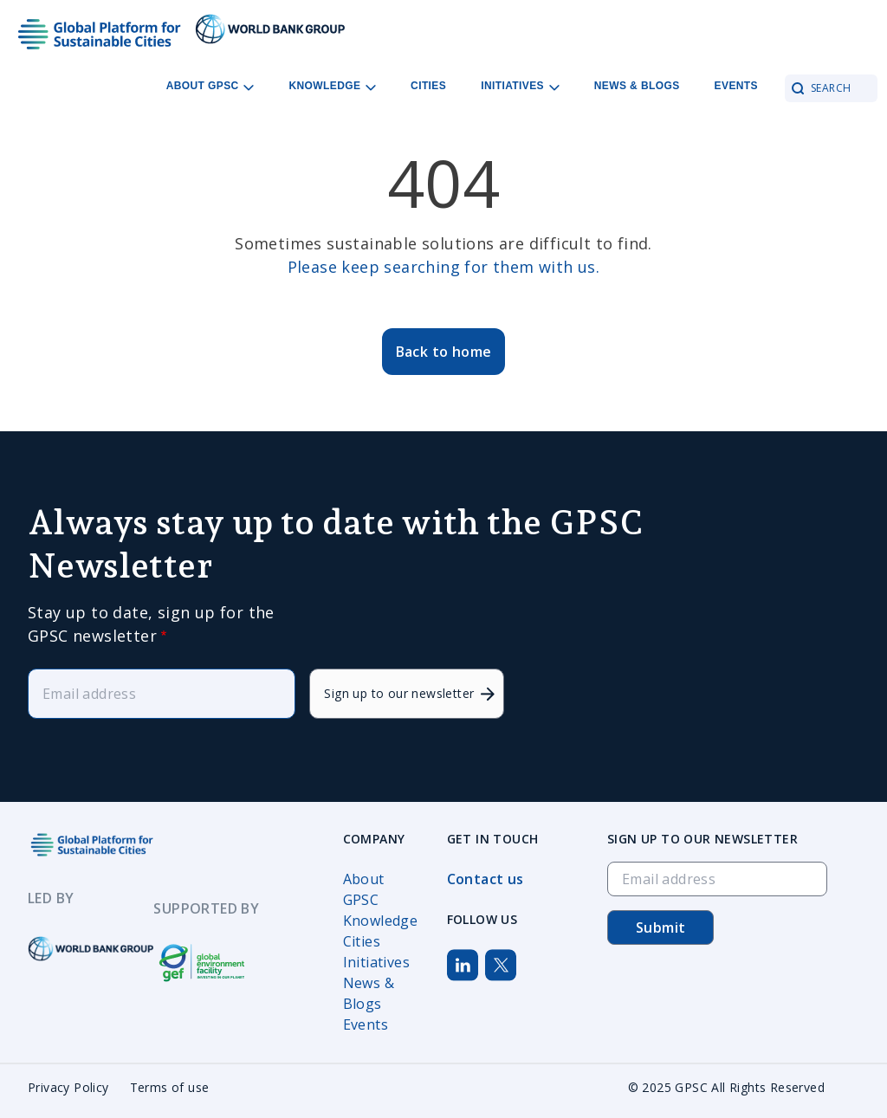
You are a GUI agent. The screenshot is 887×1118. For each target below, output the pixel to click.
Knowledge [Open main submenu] (332, 86)
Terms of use (170, 1087)
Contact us (485, 879)
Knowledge (380, 920)
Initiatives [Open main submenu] (520, 86)
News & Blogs (637, 86)
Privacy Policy (68, 1087)
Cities (428, 86)
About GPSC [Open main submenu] (210, 86)
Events (736, 86)
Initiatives (376, 962)
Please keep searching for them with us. (444, 266)
